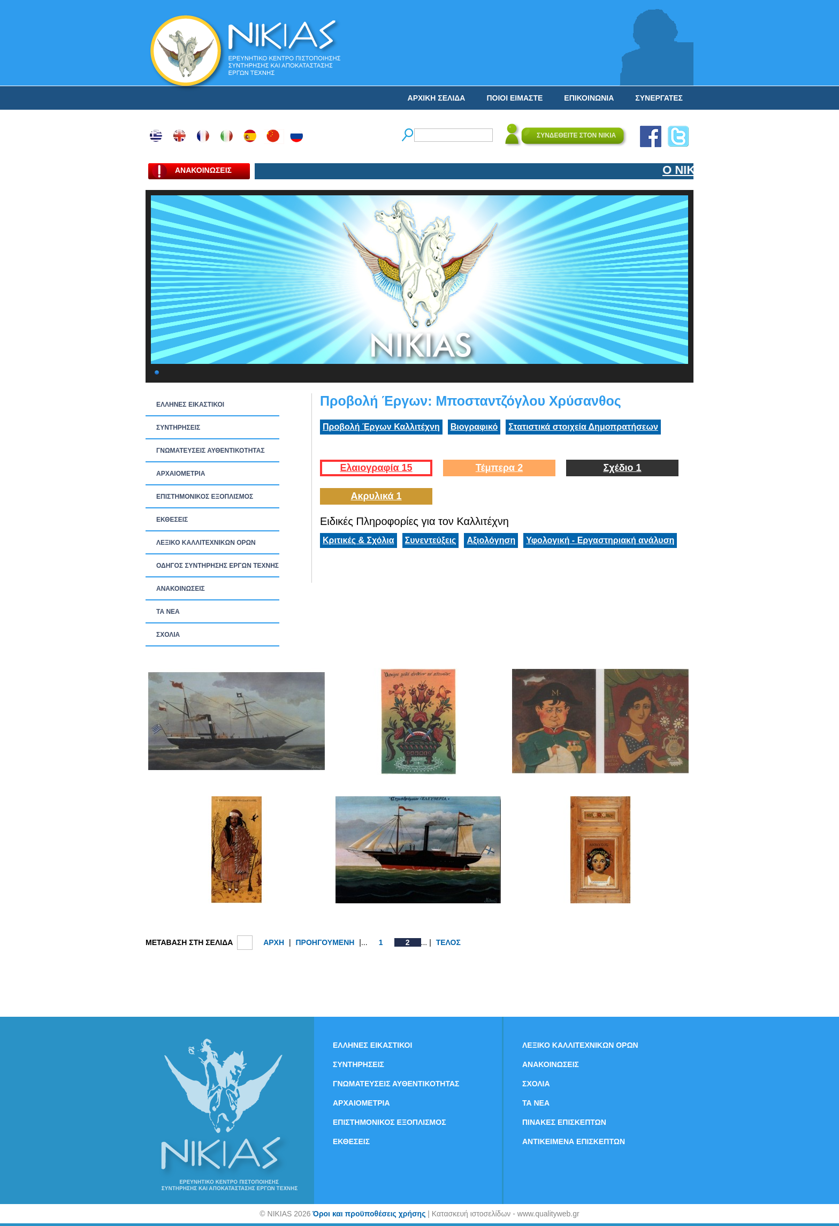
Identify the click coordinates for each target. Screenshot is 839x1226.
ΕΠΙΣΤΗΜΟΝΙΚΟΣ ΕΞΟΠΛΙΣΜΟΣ (204, 496)
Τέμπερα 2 (499, 467)
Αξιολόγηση (491, 540)
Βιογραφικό (474, 426)
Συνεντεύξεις (430, 540)
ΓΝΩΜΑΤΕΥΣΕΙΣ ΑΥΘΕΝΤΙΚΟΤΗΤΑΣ (210, 450)
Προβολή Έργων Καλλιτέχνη (381, 426)
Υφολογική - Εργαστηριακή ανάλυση (600, 540)
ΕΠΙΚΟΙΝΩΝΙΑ (589, 98)
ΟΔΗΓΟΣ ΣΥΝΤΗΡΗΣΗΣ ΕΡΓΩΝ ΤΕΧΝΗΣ (217, 565)
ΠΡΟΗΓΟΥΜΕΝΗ (324, 942)
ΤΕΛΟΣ (448, 942)
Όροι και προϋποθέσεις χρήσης (368, 1213)
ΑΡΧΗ (273, 942)
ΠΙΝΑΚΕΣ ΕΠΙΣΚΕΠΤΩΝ (564, 1122)
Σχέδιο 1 (622, 467)
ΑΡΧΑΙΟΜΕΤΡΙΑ (180, 473)
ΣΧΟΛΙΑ (168, 634)
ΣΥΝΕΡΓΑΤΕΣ (659, 98)
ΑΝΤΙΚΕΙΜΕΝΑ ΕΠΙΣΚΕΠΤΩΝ (573, 1141)
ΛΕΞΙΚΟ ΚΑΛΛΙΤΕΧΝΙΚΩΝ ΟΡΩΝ (206, 542)
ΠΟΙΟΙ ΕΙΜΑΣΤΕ (514, 98)
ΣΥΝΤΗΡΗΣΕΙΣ (178, 427)
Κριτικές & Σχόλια (358, 540)
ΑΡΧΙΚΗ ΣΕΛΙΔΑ (437, 98)
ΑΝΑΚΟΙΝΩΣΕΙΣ (180, 588)
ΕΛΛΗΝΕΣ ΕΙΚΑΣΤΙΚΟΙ (190, 404)
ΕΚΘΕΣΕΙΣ (172, 519)
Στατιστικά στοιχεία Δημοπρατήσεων (583, 426)
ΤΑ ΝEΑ (168, 611)
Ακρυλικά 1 (375, 496)
